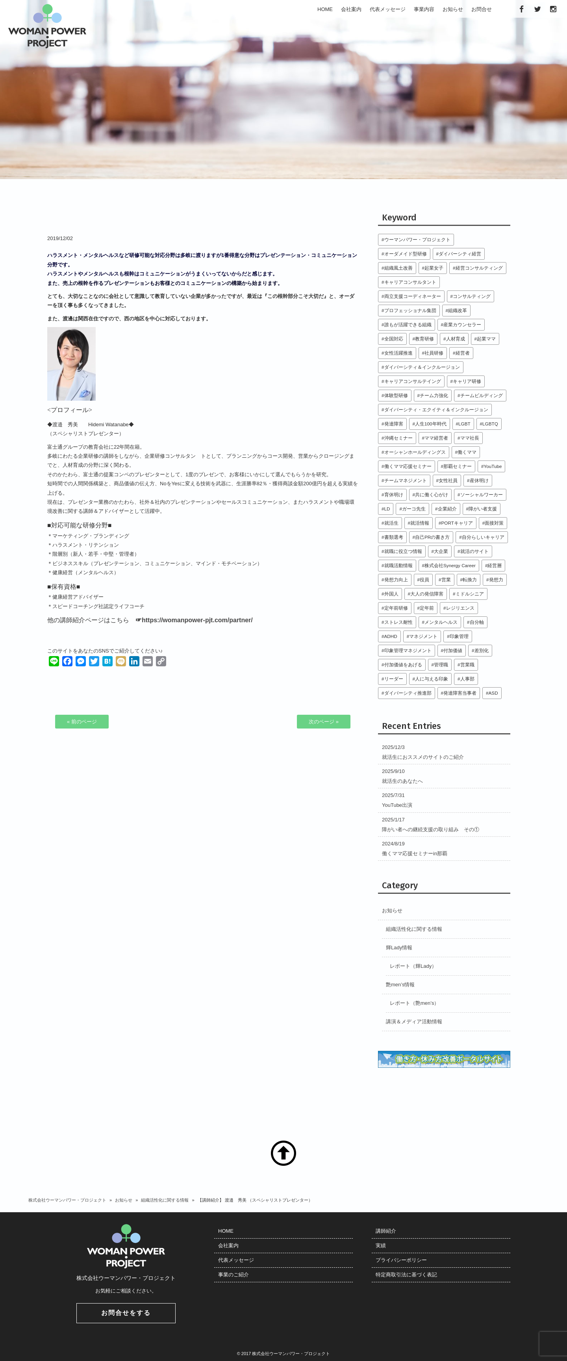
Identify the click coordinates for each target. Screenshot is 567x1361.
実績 (381, 1245)
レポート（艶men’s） (414, 1003)
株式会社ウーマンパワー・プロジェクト (67, 1200)
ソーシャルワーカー (481, 494)
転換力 (470, 579)
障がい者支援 (483, 508)
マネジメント (423, 636)
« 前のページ (82, 722)
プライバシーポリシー (401, 1260)
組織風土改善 (398, 267)
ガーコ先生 (414, 508)
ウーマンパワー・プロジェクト (417, 239)
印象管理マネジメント (408, 650)
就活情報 (419, 522)
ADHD (390, 636)
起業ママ (486, 338)
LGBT (464, 423)
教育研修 (424, 338)
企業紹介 (447, 508)
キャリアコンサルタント (410, 282)
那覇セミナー (457, 466)
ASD (493, 692)
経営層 (494, 565)
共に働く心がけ (431, 494)
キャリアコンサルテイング (412, 381)
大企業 (441, 551)
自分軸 (477, 622)
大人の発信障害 (426, 593)
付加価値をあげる (403, 664)
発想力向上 (396, 579)
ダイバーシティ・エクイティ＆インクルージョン (436, 409)
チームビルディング (481, 395)
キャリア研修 (467, 381)
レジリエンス (460, 607)
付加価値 (452, 650)
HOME (225, 1231)
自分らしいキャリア (483, 537)
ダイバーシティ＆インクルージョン (422, 367)
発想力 (496, 579)
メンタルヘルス (441, 622)
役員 (424, 579)
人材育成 (455, 338)
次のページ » (324, 722)
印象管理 (459, 636)
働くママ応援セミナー (408, 466)
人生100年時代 (431, 423)
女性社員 (448, 480)
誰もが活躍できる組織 (408, 324)
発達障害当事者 (459, 692)
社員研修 (433, 352)
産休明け (479, 480)
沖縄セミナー (398, 437)
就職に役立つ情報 (403, 551)
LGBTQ (490, 423)
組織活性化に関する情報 (414, 929)
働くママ (467, 452)
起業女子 (433, 267)
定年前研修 (396, 607)
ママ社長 (469, 437)
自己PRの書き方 (432, 537)
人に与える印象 (431, 678)
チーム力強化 (434, 395)
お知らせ (392, 910)
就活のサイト (474, 551)
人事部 (467, 678)
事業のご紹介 (233, 1275)
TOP (283, 1153)
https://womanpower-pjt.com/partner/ (197, 620)
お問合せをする (126, 1312)
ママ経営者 (436, 437)
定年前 (427, 607)
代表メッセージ (236, 1260)
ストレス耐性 (398, 622)
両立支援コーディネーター (412, 296)
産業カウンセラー (462, 324)
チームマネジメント (405, 480)
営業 (446, 579)
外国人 (391, 593)
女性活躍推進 (398, 352)
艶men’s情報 (400, 984)
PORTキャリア (457, 522)
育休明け (393, 494)
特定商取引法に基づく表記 (406, 1275)
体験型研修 (396, 395)
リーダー (393, 678)
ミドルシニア (470, 593)
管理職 (441, 664)
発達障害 (393, 423)
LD (387, 508)
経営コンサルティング (479, 267)
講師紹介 (386, 1231)
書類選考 (393, 537)
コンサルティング (472, 296)
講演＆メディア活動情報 (414, 1021)
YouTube (493, 466)
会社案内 (228, 1245)
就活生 (391, 522)
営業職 (467, 664)
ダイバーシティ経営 (460, 253)
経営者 (463, 352)
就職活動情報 (398, 565)
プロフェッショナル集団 (410, 310)
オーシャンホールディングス (415, 452)
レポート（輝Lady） (413, 966)
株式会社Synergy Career (450, 565)
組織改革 (457, 310)
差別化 (481, 650)
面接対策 (494, 522)
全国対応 (393, 338)
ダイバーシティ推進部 (408, 692)
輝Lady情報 (399, 947)
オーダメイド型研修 (405, 253)
